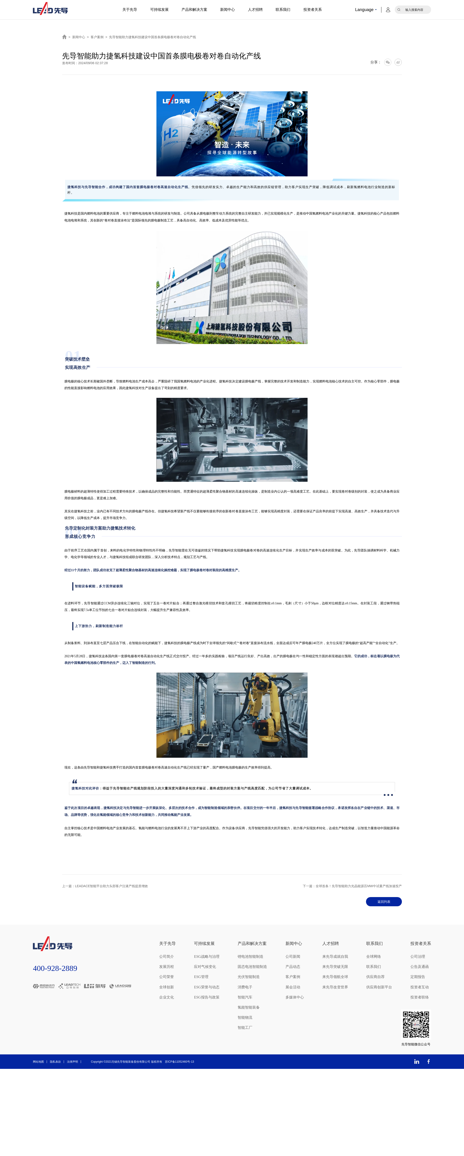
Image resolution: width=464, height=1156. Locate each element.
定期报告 (417, 977)
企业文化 (166, 997)
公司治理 (417, 956)
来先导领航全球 (335, 977)
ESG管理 (201, 977)
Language (364, 9)
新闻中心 (227, 9)
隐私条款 (55, 1061)
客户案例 (97, 37)
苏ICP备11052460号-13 (179, 1061)
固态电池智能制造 (252, 967)
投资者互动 (419, 987)
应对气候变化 (205, 967)
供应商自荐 (375, 977)
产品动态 (292, 967)
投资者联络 (419, 997)
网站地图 (38, 1061)
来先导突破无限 (335, 967)
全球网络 (373, 956)
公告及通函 (419, 967)
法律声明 (72, 1061)
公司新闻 (292, 956)
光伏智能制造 (249, 977)
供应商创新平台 (379, 987)
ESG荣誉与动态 (206, 987)
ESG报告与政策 (206, 997)
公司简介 (166, 956)
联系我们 (283, 9)
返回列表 (382, 901)
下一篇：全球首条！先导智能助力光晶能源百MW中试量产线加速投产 (352, 886)
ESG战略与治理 (206, 956)
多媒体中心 (294, 997)
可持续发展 (159, 9)
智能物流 (245, 1017)
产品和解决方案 (194, 9)
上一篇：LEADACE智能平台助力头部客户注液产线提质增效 (105, 886)
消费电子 (245, 987)
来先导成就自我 (335, 956)
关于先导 (129, 9)
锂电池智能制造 (250, 956)
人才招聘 (255, 9)
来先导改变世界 (335, 987)
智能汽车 (245, 997)
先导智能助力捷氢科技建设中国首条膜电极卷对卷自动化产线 (152, 37)
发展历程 (166, 967)
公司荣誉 (166, 977)
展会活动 (292, 987)
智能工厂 (245, 1028)
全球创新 (166, 987)
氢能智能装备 (249, 1007)
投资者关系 (312, 9)
